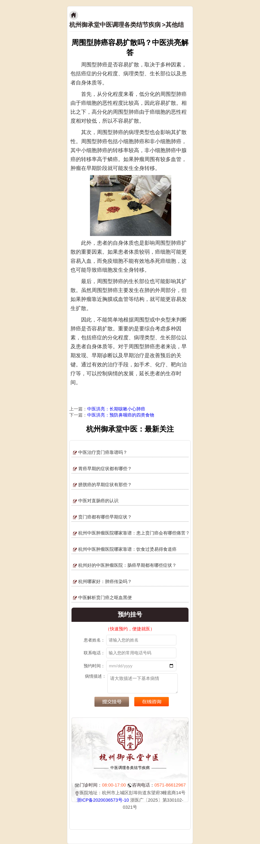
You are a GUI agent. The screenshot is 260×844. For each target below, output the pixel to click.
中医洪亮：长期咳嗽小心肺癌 (116, 408)
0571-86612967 (170, 785)
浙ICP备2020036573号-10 (103, 800)
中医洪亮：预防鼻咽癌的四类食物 (120, 415)
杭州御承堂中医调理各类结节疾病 (115, 24)
